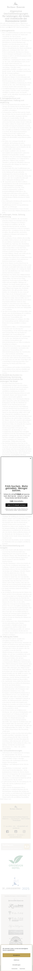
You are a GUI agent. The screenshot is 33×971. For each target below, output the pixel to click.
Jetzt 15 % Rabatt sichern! (16, 505)
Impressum (22, 968)
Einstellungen (16, 965)
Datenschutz (14, 968)
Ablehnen (16, 960)
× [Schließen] (30, 458)
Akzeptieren (16, 955)
